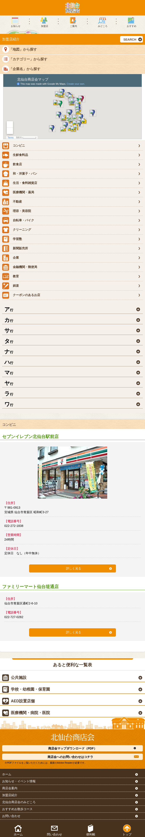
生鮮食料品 (15, 155)
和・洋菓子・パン (19, 173)
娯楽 (10, 285)
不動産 (12, 201)
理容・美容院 (16, 211)
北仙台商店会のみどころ (19, 802)
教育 (10, 276)
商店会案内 (9, 788)
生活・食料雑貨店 (19, 183)
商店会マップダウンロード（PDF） (72, 748)
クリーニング (16, 229)
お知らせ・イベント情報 (19, 781)
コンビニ (13, 145)
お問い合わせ (11, 816)
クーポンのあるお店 (21, 295)
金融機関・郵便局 (19, 267)
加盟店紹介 (9, 795)
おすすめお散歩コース (17, 809)
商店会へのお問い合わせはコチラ (70, 757)
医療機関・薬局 (18, 192)
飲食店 (12, 164)
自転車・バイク (18, 220)
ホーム (6, 774)
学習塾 (12, 239)
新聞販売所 (15, 248)
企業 (10, 257)
